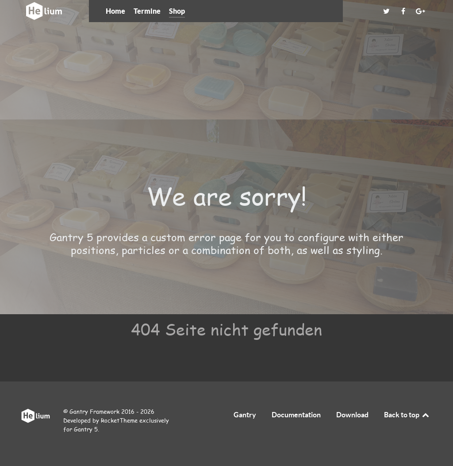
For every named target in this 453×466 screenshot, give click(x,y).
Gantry (245, 415)
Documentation (296, 415)
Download (352, 415)
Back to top (407, 415)
